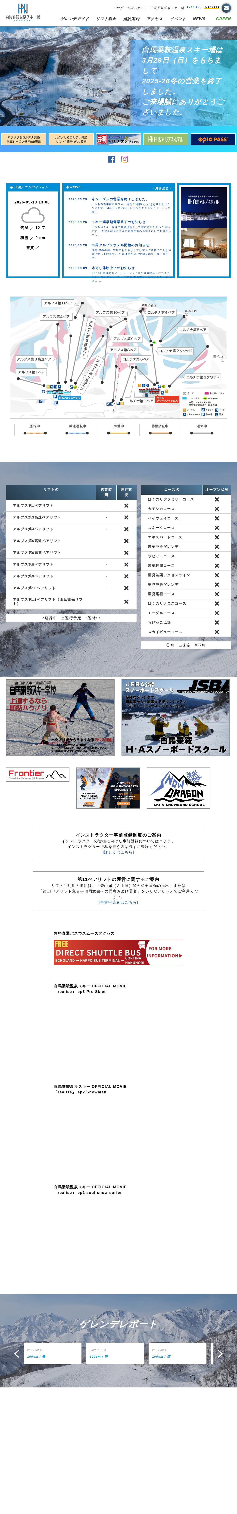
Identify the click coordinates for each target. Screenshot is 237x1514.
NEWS (199, 19)
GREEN (223, 19)
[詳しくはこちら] (118, 852)
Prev (16, 1354)
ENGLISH (193, 7)
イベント (178, 19)
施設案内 (131, 19)
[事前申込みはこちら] (118, 902)
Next (221, 1354)
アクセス (155, 19)
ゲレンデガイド (75, 19)
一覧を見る (160, 188)
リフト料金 (106, 19)
